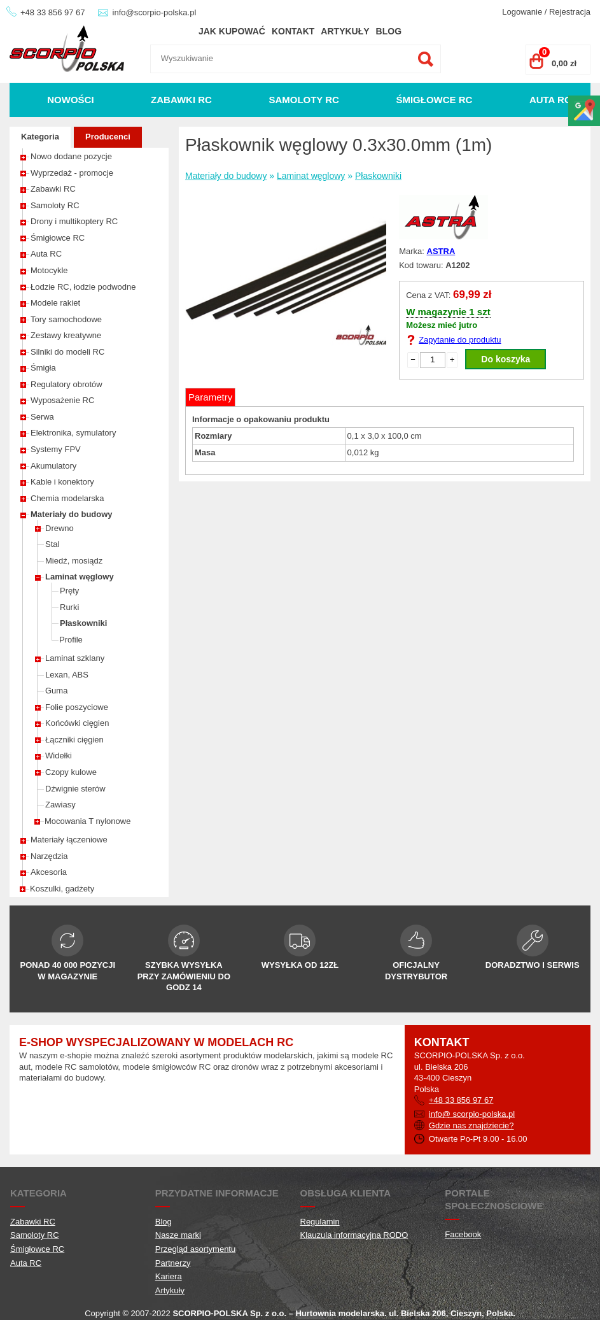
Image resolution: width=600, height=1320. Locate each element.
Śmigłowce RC (434, 99)
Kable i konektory (62, 481)
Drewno (59, 528)
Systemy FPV (56, 449)
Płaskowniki (83, 623)
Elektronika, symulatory (73, 432)
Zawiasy (60, 804)
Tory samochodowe (66, 319)
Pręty (69, 590)
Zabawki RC (181, 99)
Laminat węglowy (79, 576)
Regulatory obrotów (66, 384)
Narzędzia (49, 856)
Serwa (42, 417)
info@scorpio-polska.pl (155, 12)
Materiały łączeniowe (69, 839)
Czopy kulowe (71, 772)
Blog (388, 31)
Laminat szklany (74, 658)
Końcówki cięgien (77, 723)
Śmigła (43, 368)
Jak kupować (232, 31)
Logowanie (522, 12)
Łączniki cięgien (74, 739)
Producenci (107, 136)
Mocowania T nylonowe (87, 821)
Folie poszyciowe (76, 707)
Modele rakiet (55, 303)
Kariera (168, 1276)
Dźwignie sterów (75, 788)
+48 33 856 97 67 (52, 12)
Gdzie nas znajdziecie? (471, 1125)
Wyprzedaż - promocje (72, 173)
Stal (52, 544)
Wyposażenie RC (62, 400)
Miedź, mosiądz (73, 560)
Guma (56, 690)
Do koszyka (505, 359)
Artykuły (345, 31)
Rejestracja (569, 12)
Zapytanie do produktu (460, 339)
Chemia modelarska (67, 498)
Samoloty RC (304, 99)
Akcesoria (49, 872)
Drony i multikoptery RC (74, 221)
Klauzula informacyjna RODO (354, 1235)
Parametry (210, 397)
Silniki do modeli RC (67, 352)
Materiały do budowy (72, 514)
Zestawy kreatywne (66, 335)
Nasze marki (178, 1235)
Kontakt (293, 31)
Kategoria (40, 136)
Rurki (69, 607)
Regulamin (320, 1221)
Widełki (58, 755)
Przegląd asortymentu (195, 1249)
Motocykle (49, 270)
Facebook (463, 1234)
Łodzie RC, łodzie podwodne (83, 287)
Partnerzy (173, 1263)
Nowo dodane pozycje (71, 156)
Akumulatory (53, 466)
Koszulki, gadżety (62, 888)
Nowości (70, 99)
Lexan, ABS (66, 674)
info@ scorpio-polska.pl (472, 1114)
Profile (71, 639)
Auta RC (550, 99)
